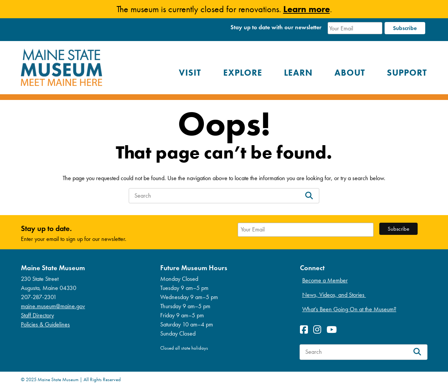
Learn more (306, 8)
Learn (298, 72)
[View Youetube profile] (334, 329)
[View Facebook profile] (306, 329)
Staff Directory (37, 315)
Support (407, 72)
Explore (242, 72)
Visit (190, 72)
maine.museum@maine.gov (53, 306)
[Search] (309, 195)
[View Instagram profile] (319, 329)
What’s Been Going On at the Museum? (349, 309)
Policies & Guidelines (45, 324)
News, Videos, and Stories (334, 294)
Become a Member (325, 280)
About (349, 72)
